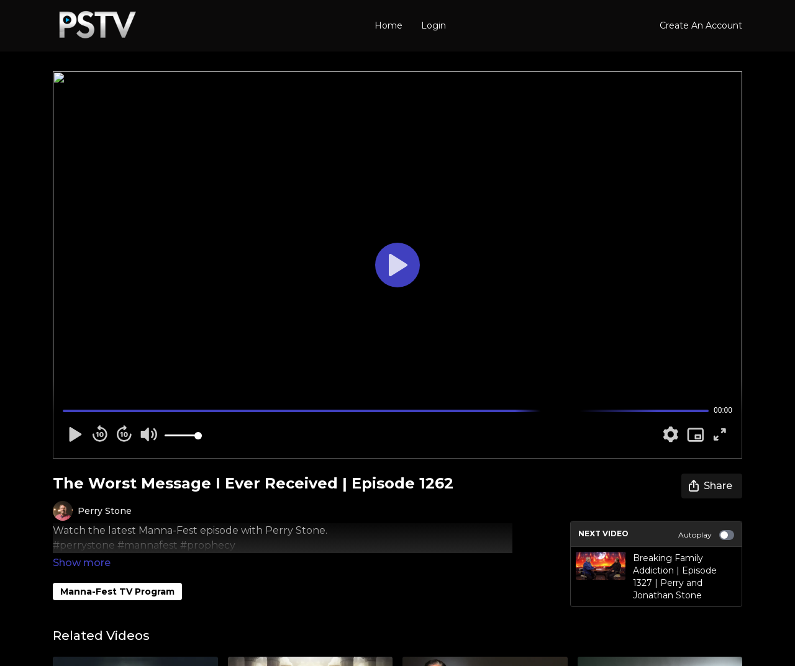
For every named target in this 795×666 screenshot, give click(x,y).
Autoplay (706, 535)
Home (388, 25)
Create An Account (701, 25)
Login (433, 25)
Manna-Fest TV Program (117, 574)
